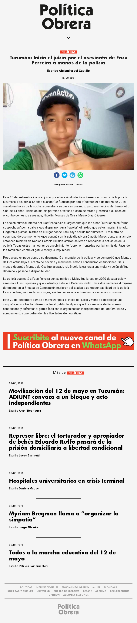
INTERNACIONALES (47, 587)
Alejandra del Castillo (74, 71)
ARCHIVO (100, 591)
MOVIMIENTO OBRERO (75, 587)
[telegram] (72, 175)
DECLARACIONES (119, 591)
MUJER (96, 587)
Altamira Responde (76, 595)
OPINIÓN (54, 595)
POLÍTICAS (68, 52)
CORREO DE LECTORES (66, 591)
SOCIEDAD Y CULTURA (21, 591)
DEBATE (87, 591)
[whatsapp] (80, 175)
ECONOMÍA (110, 587)
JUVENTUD (43, 591)
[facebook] (57, 175)
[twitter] (65, 175)
